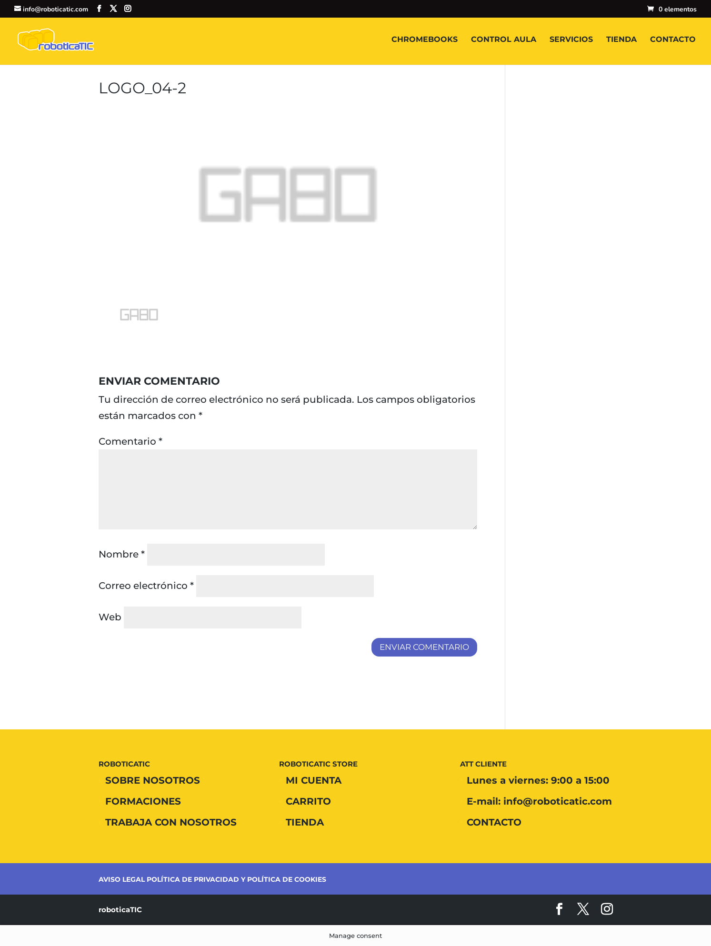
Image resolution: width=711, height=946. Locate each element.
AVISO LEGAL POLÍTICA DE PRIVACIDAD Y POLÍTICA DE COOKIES (212, 879)
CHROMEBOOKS (424, 40)
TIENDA (621, 40)
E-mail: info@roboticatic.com (539, 801)
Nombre (122, 554)
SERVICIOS (571, 40)
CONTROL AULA (503, 40)
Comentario (130, 441)
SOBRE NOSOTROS (152, 780)
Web (110, 617)
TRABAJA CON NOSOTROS (171, 822)
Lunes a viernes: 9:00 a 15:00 (538, 780)
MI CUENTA (313, 780)
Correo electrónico (146, 585)
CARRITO (308, 801)
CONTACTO (673, 40)
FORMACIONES (143, 801)
